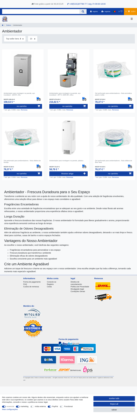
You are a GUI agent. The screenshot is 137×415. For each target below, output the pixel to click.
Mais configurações (10, 409)
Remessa (24, 110)
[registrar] (106, 11)
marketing (24, 406)
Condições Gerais (78, 291)
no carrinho (28, 106)
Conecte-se (51, 282)
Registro (50, 284)
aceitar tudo (114, 398)
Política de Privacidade (80, 287)
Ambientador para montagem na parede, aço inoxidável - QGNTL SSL (19, 94)
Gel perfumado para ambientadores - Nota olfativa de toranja (22, 161)
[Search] (83, 11)
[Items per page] (32, 39)
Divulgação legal (77, 289)
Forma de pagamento (32, 282)
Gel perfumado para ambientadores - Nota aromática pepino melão (113, 94)
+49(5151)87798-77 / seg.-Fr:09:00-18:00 (86, 4)
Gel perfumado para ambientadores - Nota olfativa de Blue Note (113, 161)
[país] (114, 11)
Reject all (114, 404)
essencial (10, 406)
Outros (8, 25)
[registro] (94, 11)
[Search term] (40, 11)
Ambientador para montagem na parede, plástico (66, 160)
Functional (68, 406)
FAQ (25, 284)
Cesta (49, 287)
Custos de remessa (31, 287)
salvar (114, 410)
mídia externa (40, 406)
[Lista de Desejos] (120, 11)
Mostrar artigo (73, 173)
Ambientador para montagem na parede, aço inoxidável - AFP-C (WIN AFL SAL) (65, 94)
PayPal (55, 406)
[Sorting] (14, 39)
